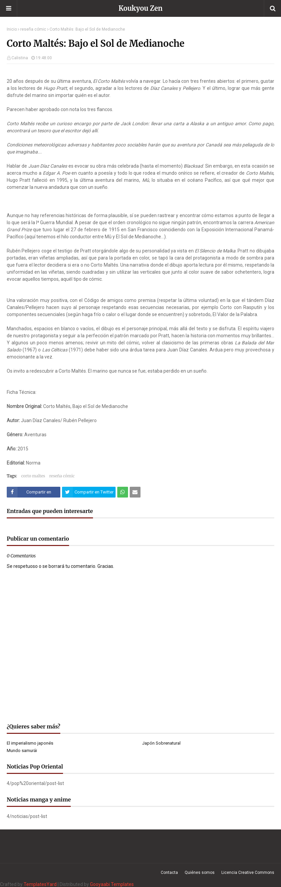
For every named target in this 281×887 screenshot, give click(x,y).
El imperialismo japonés (30, 743)
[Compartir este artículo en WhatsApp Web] (122, 492)
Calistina (19, 58)
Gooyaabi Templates (112, 884)
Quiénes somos (200, 872)
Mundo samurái (22, 750)
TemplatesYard (40, 884)
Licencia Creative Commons (247, 872)
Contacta (169, 872)
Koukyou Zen (141, 8)
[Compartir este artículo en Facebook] (33, 492)
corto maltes (33, 475)
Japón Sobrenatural (161, 743)
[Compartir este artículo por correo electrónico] (135, 492)
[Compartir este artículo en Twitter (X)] (89, 492)
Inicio (12, 29)
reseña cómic (33, 29)
